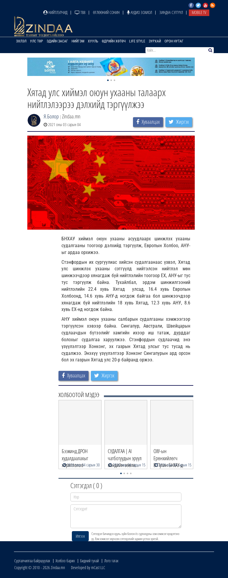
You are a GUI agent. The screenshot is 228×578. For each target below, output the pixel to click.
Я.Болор (51, 116)
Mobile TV (199, 12)
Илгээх (80, 536)
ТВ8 (80, 12)
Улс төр (36, 41)
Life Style (137, 41)
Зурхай (155, 41)
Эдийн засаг (57, 41)
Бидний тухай (89, 560)
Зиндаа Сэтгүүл (171, 12)
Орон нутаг (173, 41)
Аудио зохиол (139, 12)
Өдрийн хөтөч (114, 41)
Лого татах (111, 560)
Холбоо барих (65, 560)
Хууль (93, 41)
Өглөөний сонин (106, 12)
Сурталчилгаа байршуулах (32, 560)
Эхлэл (21, 41)
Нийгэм (78, 41)
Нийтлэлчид (55, 12)
